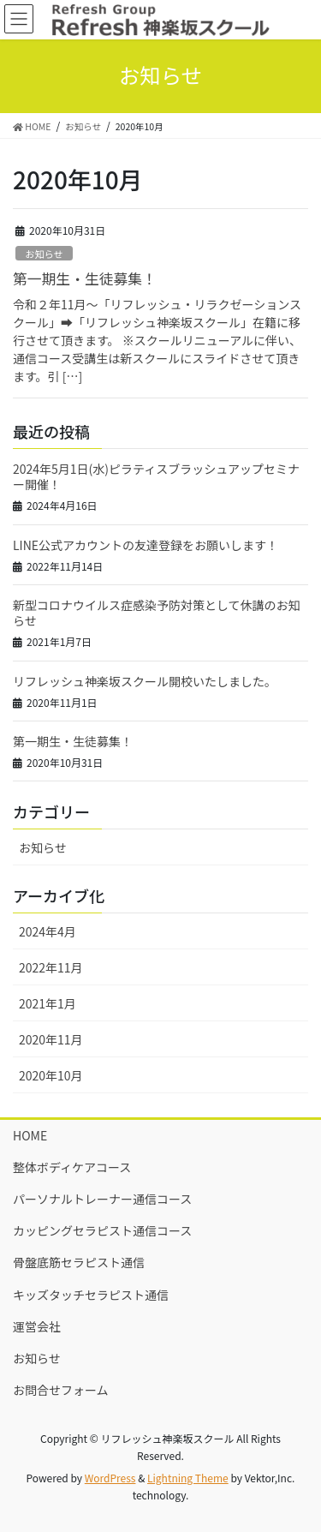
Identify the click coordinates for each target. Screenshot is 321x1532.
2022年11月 (51, 967)
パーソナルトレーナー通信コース (102, 1198)
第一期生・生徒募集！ (85, 278)
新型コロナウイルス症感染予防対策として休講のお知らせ (156, 612)
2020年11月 (51, 1039)
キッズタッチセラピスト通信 (91, 1294)
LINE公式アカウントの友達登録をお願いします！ (145, 545)
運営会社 (37, 1326)
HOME (30, 1135)
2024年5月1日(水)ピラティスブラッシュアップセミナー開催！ (156, 476)
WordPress (110, 1477)
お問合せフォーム (61, 1389)
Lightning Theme (188, 1477)
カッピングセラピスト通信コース (102, 1230)
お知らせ (44, 253)
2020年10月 (51, 1075)
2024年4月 (47, 931)
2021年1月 (47, 1003)
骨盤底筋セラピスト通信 (79, 1262)
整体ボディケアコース (72, 1167)
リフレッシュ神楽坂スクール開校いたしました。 (144, 681)
